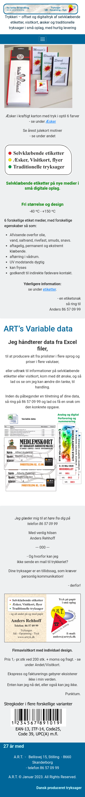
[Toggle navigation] (42, 39)
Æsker (51, 121)
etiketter (49, 289)
